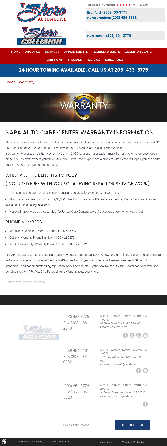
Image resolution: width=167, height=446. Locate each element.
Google (132, 335)
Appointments (76, 51)
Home (15, 51)
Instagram (145, 335)
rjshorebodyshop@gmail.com (116, 396)
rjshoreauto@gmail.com (113, 327)
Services (52, 51)
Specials (75, 59)
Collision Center (139, 51)
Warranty (26, 82)
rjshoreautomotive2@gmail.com (118, 364)
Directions (114, 59)
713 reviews (140, 5)
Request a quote (106, 51)
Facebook (125, 335)
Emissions (54, 59)
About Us (32, 51)
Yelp (138, 335)
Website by (133, 442)
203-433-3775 (131, 70)
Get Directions (132, 425)
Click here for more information (25, 282)
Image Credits (105, 442)
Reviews (93, 59)
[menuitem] (15, 52)
